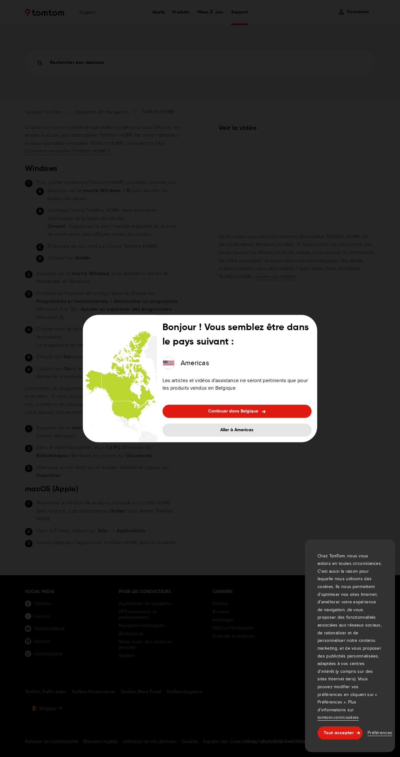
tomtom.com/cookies (338, 717)
